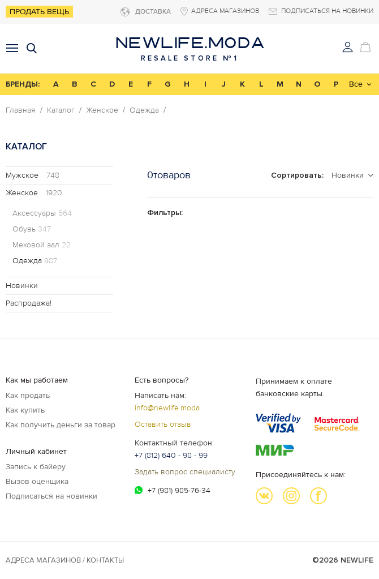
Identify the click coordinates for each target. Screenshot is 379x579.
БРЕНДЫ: (23, 84)
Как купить (25, 410)
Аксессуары (42, 213)
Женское (102, 110)
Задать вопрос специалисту (185, 472)
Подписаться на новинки (51, 496)
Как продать (28, 395)
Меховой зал (41, 245)
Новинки (22, 285)
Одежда (144, 110)
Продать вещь (39, 11)
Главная (21, 110)
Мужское (32, 175)
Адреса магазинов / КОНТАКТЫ (65, 560)
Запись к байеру (36, 466)
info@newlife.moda (167, 408)
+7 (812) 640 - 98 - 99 (171, 455)
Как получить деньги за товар (60, 425)
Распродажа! (28, 303)
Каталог (61, 110)
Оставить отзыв (163, 424)
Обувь (31, 229)
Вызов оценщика (37, 481)
